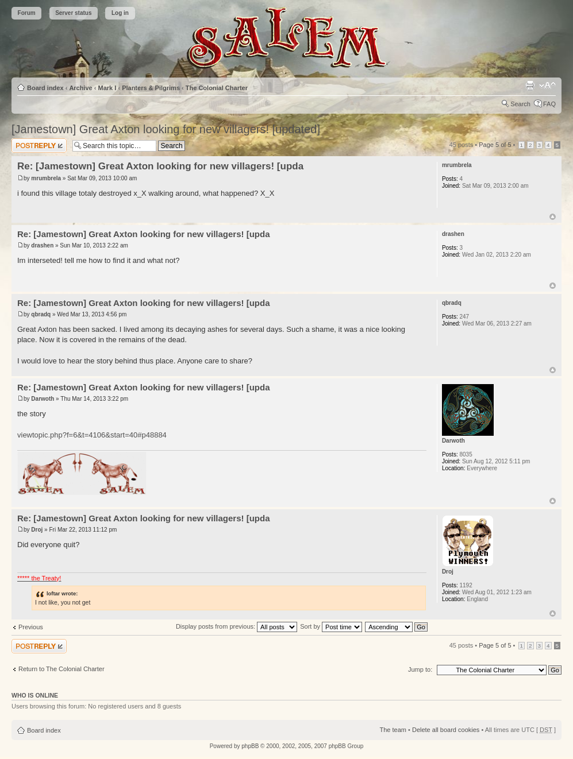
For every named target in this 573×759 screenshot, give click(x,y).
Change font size (547, 85)
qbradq (41, 314)
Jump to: (420, 669)
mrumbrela (46, 178)
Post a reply (39, 145)
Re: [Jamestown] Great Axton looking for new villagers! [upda (160, 166)
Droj (37, 529)
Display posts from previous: (236, 626)
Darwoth (42, 399)
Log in (120, 13)
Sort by (331, 626)
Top (552, 217)
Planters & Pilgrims (151, 87)
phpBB (250, 746)
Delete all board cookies (445, 729)
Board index (45, 87)
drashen (42, 245)
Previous (30, 627)
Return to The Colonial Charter (61, 668)
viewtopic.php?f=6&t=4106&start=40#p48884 (92, 435)
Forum (27, 13)
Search (520, 103)
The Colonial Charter (217, 87)
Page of (495, 144)
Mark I (107, 87)
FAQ (549, 103)
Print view (530, 85)
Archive (80, 87)
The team (393, 729)
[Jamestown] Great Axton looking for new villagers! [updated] (165, 129)
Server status (73, 13)
